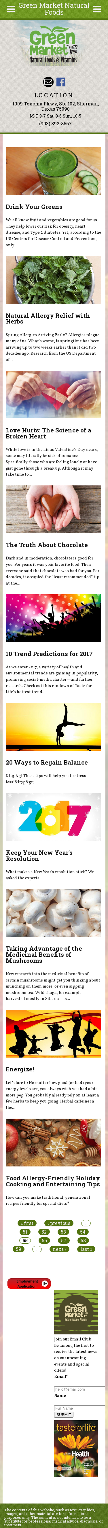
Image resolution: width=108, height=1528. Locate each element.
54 (83, 1232)
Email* (61, 1377)
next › (59, 1249)
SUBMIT (63, 1414)
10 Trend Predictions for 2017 (49, 654)
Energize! (20, 1069)
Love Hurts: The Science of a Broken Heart (48, 433)
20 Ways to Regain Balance (47, 762)
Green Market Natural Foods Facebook (61, 82)
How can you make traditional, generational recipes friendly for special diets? (48, 1201)
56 (44, 1240)
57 (64, 1240)
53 (63, 1232)
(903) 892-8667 (55, 123)
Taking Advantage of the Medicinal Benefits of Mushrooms (44, 954)
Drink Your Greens (34, 207)
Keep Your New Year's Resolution (39, 855)
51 (25, 1232)
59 (18, 1249)
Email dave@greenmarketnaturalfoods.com (48, 82)
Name (60, 1396)
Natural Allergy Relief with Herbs (48, 318)
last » (86, 1249)
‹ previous (59, 1223)
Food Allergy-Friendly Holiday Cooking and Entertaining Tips (53, 1181)
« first (27, 1223)
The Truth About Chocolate (47, 545)
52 (44, 1232)
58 (83, 1240)
